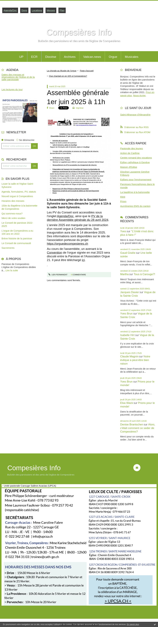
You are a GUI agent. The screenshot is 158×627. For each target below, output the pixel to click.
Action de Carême (130, 153)
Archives (70, 56)
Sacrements (7, 247)
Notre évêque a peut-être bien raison (135, 360)
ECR (34, 56)
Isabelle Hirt (127, 335)
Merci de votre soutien (13, 218)
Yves (123, 231)
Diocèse (50, 56)
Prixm (123, 201)
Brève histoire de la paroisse (16, 238)
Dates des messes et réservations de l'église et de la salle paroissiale (18, 77)
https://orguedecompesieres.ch (67, 243)
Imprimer (78, 108)
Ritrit (122, 196)
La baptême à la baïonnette (135, 192)
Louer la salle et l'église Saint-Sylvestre (17, 185)
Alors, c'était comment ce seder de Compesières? (137, 428)
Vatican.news (92, 56)
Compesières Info (79, 32)
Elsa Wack (126, 403)
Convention (54, 252)
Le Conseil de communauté (16, 243)
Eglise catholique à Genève (135, 162)
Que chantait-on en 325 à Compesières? (68, 76)
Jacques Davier (129, 292)
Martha (124, 274)
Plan (62, 10)
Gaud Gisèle (127, 252)
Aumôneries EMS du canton (135, 206)
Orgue (113, 56)
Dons (24, 10)
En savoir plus (133, 624)
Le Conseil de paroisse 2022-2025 (17, 224)
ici (83, 260)
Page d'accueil (87, 70)
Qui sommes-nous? (11, 213)
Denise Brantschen (131, 424)
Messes (51, 10)
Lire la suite (11, 270)
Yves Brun (126, 313)
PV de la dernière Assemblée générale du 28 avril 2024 (77, 218)
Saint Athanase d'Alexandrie (135, 114)
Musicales (131, 56)
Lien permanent (57, 275)
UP (21, 56)
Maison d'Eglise (128, 167)
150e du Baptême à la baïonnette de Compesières (19, 207)
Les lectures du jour (12, 89)
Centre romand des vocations (136, 157)
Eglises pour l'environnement (135, 179)
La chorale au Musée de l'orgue (61, 70)
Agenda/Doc (10, 10)
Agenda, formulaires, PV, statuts (18, 191)
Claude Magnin (129, 356)
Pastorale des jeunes (131, 148)
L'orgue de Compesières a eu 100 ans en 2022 (17, 232)
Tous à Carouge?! (144, 274)
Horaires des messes (12, 201)
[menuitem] (21, 56)
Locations (37, 10)
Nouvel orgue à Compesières (17, 196)
